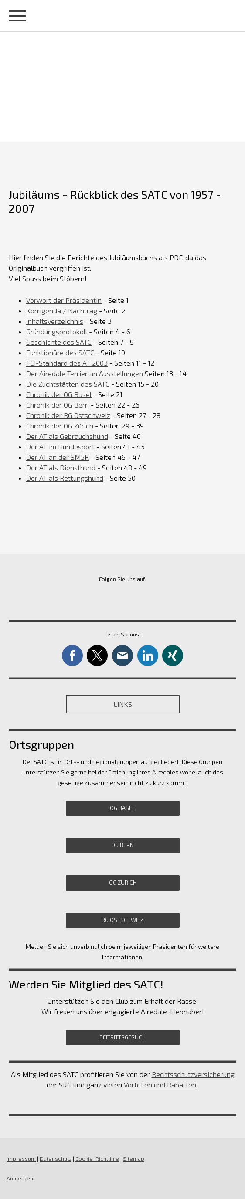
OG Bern (122, 845)
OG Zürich (122, 882)
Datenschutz (55, 1158)
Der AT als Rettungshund (64, 478)
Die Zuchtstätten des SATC (67, 384)
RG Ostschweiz (122, 920)
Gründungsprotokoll (56, 331)
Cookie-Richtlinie (97, 1158)
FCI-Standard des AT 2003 (67, 363)
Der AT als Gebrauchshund (67, 436)
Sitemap (133, 1158)
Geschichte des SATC (59, 342)
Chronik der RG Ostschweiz (68, 415)
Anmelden (20, 1178)
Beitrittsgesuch (122, 1037)
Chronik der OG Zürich (59, 425)
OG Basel (122, 808)
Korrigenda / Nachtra (61, 310)
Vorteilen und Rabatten (160, 1084)
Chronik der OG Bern (57, 405)
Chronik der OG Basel (59, 394)
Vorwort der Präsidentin (64, 300)
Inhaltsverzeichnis (54, 321)
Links (122, 704)
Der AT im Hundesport (60, 446)
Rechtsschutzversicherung (193, 1074)
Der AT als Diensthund (60, 467)
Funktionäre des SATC (60, 352)
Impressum (21, 1158)
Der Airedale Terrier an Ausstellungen (84, 373)
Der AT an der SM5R (57, 457)
